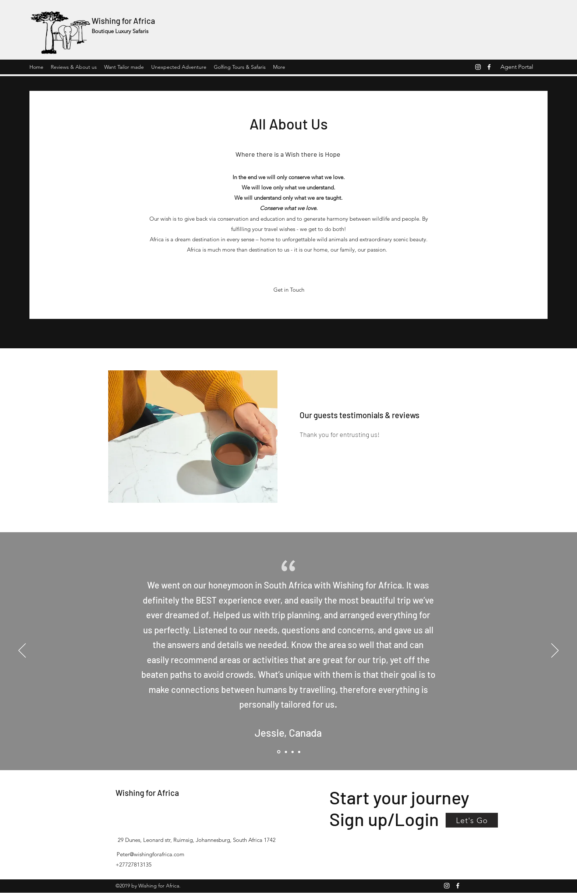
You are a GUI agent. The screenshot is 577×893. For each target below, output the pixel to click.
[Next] (555, 651)
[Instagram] (478, 67)
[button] (472, 820)
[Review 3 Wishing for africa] (292, 752)
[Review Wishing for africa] (278, 752)
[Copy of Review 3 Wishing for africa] (299, 752)
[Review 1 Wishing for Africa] (286, 752)
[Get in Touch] (288, 289)
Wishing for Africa (123, 20)
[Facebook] (489, 67)
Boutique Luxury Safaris (120, 31)
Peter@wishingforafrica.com (150, 854)
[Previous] (22, 651)
